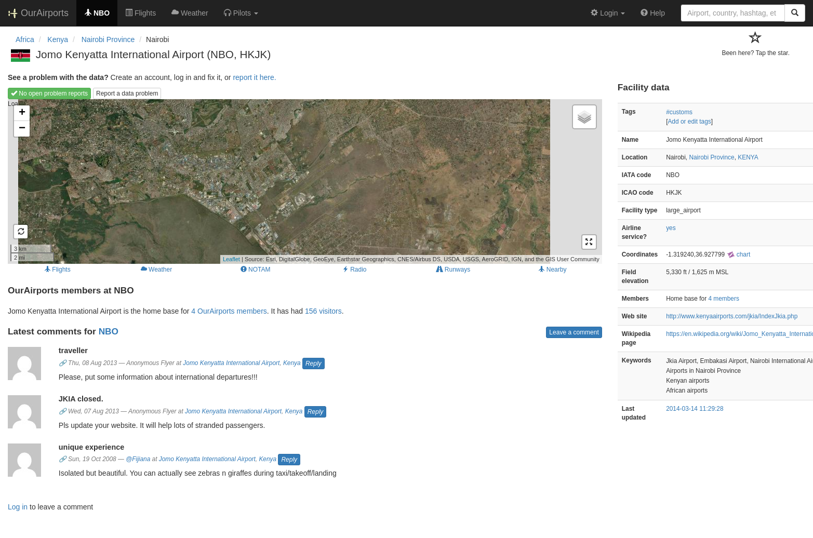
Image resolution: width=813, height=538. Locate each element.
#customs (679, 112)
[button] (241, 13)
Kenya (292, 363)
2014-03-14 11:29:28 (694, 408)
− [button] (22, 129)
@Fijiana (138, 459)
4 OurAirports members (228, 311)
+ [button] (22, 113)
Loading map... (303, 181)
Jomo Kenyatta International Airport (231, 363)
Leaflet (231, 259)
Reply (313, 363)
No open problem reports (49, 93)
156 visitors (323, 311)
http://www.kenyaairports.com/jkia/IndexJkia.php (731, 316)
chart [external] (739, 254)
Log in (18, 507)
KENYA (748, 157)
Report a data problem (127, 93)
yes (671, 228)
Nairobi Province (711, 157)
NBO (108, 331)
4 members (723, 298)
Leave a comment (573, 332)
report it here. (254, 77)
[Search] (794, 13)
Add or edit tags (689, 121)
